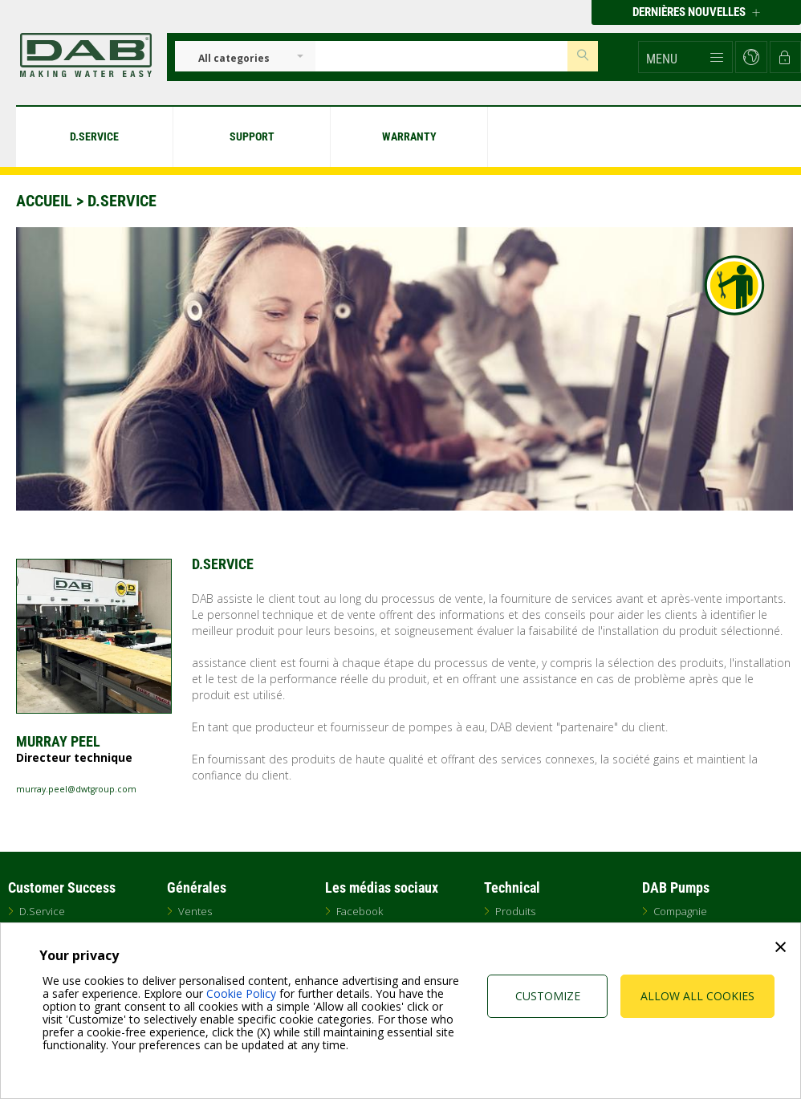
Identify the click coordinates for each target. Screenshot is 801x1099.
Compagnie (680, 911)
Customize (547, 995)
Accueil (44, 200)
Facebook (359, 911)
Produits (515, 911)
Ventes (195, 911)
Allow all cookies (697, 995)
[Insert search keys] (441, 56)
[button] (685, 57)
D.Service (42, 911)
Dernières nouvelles (696, 12)
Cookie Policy (241, 993)
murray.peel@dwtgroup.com (76, 789)
